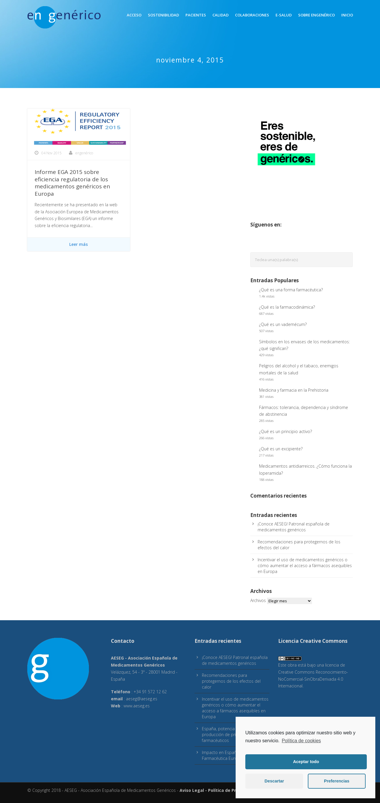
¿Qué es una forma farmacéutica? (291, 290)
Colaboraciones (252, 15)
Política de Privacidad (231, 790)
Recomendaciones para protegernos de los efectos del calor (231, 681)
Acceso (134, 15)
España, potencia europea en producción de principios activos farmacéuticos (233, 734)
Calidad (220, 15)
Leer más (78, 244)
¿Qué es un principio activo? (285, 431)
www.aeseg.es (137, 706)
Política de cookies (301, 740)
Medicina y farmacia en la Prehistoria (293, 390)
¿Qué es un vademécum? (283, 324)
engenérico (84, 153)
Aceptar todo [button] (306, 761)
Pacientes (195, 15)
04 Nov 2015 (51, 153)
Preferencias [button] (336, 781)
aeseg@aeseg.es (141, 698)
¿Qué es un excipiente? (281, 449)
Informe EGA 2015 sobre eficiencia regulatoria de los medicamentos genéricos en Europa (72, 182)
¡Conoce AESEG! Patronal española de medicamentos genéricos (294, 526)
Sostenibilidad (163, 15)
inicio (347, 15)
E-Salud (284, 15)
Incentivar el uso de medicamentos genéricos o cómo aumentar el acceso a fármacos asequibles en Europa (305, 565)
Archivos (258, 600)
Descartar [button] (274, 781)
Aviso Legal (192, 790)
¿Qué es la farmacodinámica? (287, 307)
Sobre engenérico (316, 15)
